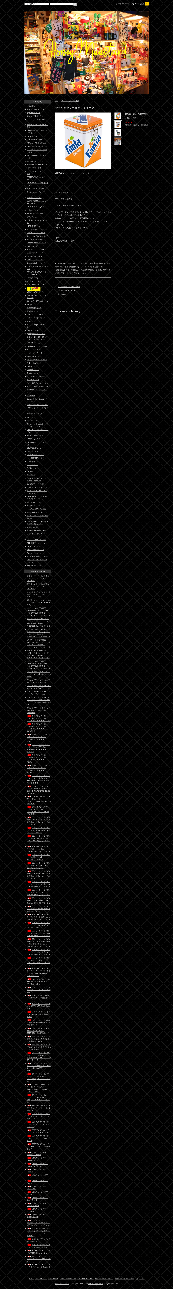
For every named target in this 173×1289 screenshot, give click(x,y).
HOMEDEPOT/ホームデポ (36, 458)
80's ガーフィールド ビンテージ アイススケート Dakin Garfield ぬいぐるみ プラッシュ (38, 952)
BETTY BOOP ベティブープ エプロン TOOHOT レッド (38, 1131)
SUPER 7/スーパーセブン (36, 484)
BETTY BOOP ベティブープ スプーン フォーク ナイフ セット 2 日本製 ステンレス (39, 1047)
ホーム (31, 1278)
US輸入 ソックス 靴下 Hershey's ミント (37, 1159)
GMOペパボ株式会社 (95, 1284)
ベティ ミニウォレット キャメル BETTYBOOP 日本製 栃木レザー (38, 1014)
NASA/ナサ (31, 395)
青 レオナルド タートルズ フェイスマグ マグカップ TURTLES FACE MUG (39, 578)
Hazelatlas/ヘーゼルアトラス (37, 556)
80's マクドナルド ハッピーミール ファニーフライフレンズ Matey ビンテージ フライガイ (38, 1222)
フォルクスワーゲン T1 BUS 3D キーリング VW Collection (38, 692)
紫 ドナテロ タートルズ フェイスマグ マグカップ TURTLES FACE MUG (39, 602)
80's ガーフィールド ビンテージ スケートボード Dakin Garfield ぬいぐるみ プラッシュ (38, 900)
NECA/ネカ (31, 471)
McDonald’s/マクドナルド (36, 363)
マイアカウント (123, 4)
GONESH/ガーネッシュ (35, 356)
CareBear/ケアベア (34, 502)
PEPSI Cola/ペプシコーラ (36, 318)
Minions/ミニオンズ (34, 308)
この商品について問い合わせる (69, 287)
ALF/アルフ (31, 475)
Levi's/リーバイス (33, 330)
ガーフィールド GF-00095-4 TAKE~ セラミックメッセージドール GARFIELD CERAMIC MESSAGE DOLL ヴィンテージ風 (38, 643)
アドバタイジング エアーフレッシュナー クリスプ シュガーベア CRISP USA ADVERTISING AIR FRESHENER (38, 779)
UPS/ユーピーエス (33, 439)
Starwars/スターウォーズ (36, 263)
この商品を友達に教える (66, 290)
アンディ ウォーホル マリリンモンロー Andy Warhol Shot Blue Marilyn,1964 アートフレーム (39, 1077)
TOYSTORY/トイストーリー (37, 229)
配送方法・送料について (104, 1278)
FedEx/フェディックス (35, 435)
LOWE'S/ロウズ (32, 461)
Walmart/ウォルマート (35, 455)
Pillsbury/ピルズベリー (35, 188)
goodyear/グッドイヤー (36, 334)
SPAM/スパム (32, 217)
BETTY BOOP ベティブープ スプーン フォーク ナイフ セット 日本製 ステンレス (39, 1038)
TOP (56, 101)
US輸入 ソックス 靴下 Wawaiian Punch (37, 1204)
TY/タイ (30, 304)
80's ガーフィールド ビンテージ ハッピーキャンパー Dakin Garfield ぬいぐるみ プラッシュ (38, 961)
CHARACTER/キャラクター (36, 116)
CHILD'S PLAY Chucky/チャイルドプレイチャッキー (37, 522)
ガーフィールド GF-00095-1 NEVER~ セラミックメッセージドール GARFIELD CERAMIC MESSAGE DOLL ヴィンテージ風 (39, 612)
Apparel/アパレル (33, 113)
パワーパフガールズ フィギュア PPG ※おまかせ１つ (38, 1251)
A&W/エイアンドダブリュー (37, 143)
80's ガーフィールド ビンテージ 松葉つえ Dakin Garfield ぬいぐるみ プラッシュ (38, 857)
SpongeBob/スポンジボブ (36, 243)
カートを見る (142, 4)
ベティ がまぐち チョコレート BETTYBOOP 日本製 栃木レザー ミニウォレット (38, 981)
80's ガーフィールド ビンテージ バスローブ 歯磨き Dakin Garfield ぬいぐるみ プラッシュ (38, 916)
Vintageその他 (32, 527)
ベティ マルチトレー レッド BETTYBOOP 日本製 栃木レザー (38, 997)
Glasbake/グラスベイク (35, 550)
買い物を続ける (63, 294)
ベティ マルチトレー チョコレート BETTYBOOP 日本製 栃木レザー (38, 989)
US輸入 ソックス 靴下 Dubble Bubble (37, 1215)
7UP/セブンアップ (33, 321)
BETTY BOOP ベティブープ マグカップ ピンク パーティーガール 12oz (39, 1116)
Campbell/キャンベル (35, 161)
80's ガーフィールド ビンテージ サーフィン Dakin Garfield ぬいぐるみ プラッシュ (38, 892)
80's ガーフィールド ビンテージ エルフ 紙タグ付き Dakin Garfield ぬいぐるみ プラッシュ (38, 933)
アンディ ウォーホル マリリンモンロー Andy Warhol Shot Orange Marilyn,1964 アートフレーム (39, 1067)
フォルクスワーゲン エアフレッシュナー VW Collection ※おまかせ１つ (39, 674)
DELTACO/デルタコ (34, 448)
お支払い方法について (85, 1278)
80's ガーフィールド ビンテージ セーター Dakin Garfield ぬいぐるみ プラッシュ (38, 865)
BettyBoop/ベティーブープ (37, 359)
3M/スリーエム (32, 451)
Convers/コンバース (34, 414)
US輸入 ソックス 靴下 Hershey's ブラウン (37, 1165)
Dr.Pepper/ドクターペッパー (37, 346)
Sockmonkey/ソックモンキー (37, 386)
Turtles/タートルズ (34, 281)
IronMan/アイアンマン (35, 259)
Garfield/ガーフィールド (36, 139)
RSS (137, 1278)
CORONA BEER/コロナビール (37, 301)
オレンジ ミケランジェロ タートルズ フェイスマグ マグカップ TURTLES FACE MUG (38, 594)
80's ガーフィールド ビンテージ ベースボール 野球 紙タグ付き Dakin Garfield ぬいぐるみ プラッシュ (39, 875)
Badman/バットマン (34, 256)
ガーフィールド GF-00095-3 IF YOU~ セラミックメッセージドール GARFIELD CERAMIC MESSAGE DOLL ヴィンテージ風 (38, 633)
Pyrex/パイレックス (34, 553)
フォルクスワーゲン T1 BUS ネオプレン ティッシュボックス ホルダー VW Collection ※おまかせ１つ (39, 701)
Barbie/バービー (33, 370)
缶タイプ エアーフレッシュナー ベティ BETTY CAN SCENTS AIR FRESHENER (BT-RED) (39, 718)
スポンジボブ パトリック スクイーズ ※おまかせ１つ (38, 1246)
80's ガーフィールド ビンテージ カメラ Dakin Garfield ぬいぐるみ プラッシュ (38, 908)
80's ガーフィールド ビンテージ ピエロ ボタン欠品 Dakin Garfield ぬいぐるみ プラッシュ (38, 884)
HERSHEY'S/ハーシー (34, 226)
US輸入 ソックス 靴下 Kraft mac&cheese (37, 1153)
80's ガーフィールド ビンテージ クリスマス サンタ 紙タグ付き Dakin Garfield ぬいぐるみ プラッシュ (39, 821)
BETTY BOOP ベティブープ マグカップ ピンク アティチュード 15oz (39, 1124)
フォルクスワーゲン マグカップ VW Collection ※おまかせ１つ (38, 681)
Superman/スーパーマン (36, 253)
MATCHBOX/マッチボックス (37, 383)
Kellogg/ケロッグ (33, 210)
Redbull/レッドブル (34, 349)
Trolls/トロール (32, 311)
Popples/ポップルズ (34, 505)
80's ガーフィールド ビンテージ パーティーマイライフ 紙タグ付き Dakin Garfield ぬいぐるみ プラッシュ (38, 972)
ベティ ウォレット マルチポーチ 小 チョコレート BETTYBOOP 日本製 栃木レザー (38, 1030)
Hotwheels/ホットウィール (37, 146)
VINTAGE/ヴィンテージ (35, 109)
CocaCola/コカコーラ (35, 314)
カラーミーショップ (62, 1284)
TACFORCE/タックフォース (37, 512)
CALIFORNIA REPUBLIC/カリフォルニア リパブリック (37, 338)
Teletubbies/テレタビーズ (36, 530)
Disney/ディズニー (34, 246)
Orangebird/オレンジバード (37, 236)
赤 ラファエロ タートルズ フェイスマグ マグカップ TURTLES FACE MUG (39, 586)
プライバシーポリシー (68, 1278)
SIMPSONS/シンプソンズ (36, 565)
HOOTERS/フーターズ (35, 366)
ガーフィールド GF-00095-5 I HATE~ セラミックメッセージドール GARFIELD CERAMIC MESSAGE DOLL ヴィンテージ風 (38, 654)
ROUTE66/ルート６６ (35, 168)
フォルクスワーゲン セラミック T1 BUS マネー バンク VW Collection (38, 710)
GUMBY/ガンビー (33, 417)
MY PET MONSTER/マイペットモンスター (37, 492)
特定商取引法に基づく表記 (124, 1278)
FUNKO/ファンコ (33, 468)
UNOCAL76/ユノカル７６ (36, 207)
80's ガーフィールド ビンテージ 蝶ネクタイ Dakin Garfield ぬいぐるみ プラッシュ (38, 849)
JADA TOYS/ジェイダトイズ (37, 487)
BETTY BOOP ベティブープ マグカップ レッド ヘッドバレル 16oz (39, 1108)
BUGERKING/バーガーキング (37, 164)
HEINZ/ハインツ (33, 136)
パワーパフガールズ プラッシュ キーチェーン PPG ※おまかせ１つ (39, 1258)
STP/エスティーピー (34, 198)
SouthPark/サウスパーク (36, 376)
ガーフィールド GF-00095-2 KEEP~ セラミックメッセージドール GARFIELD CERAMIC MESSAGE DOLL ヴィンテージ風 (38, 622)
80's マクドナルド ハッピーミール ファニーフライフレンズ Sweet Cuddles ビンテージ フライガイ (39, 1232)
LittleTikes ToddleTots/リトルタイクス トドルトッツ (37, 497)
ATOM (141, 1278)
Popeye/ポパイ (32, 278)
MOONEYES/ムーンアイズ (36, 284)
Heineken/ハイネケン (35, 353)
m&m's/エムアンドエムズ (36, 509)
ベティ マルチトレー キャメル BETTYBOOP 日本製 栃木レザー (38, 1006)
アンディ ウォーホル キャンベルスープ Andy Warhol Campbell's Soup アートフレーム (38, 1098)
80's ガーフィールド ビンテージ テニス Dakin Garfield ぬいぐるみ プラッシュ (38, 925)
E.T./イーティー (32, 465)
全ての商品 (31, 106)
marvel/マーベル (33, 380)
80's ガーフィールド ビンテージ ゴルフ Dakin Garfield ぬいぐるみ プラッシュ (38, 830)
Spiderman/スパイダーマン (37, 249)
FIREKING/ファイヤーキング (37, 543)
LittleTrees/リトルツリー (36, 292)
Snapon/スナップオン (35, 373)
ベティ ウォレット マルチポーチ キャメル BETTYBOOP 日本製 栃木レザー (38, 1022)
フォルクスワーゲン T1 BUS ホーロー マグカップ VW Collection (39, 687)
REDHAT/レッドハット (35, 213)
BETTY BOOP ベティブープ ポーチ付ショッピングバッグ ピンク (38, 1138)
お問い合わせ (53, 1278)
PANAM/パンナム (33, 343)
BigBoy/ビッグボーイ (35, 239)
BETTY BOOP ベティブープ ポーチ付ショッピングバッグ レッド (38, 1146)
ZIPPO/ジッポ (32, 420)
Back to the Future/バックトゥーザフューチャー (37, 479)
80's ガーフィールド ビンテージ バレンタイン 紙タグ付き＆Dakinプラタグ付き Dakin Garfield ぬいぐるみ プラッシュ (38, 942)
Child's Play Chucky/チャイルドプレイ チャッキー (37, 425)
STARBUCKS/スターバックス (37, 405)
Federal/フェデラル (34, 546)
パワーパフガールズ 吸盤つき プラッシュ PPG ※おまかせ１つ (39, 1266)
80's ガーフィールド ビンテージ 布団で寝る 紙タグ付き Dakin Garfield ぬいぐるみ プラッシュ (38, 839)
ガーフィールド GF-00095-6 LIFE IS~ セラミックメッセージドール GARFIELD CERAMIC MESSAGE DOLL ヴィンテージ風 (39, 665)
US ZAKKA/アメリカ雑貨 (70, 101)
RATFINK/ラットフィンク (36, 233)
